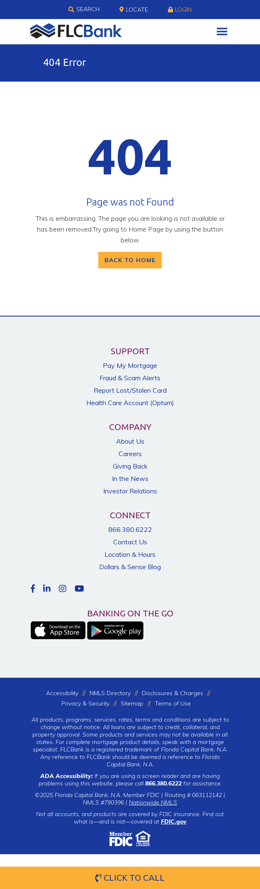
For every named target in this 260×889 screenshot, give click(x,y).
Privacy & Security (85, 703)
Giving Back (130, 466)
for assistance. (183, 783)
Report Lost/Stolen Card (130, 390)
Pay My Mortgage (130, 365)
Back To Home (130, 260)
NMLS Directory (110, 693)
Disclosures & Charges (172, 693)
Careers (130, 453)
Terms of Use (173, 703)
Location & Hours (130, 554)
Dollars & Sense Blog (130, 567)
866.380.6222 (130, 529)
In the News (130, 478)
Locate (133, 9)
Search (84, 9)
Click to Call (130, 877)
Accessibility (62, 693)
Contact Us (130, 542)
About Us (130, 441)
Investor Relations (130, 491)
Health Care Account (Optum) (130, 403)
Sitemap (132, 703)
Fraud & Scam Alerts (130, 378)
